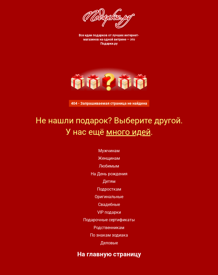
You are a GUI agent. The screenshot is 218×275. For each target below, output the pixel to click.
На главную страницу (109, 254)
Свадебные (109, 204)
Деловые (109, 242)
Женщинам (109, 158)
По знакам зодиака (109, 235)
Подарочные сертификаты (109, 219)
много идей (128, 132)
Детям (109, 181)
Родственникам (109, 227)
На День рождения (109, 173)
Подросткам (109, 189)
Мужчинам (109, 150)
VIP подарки (109, 212)
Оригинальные (109, 196)
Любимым (109, 166)
